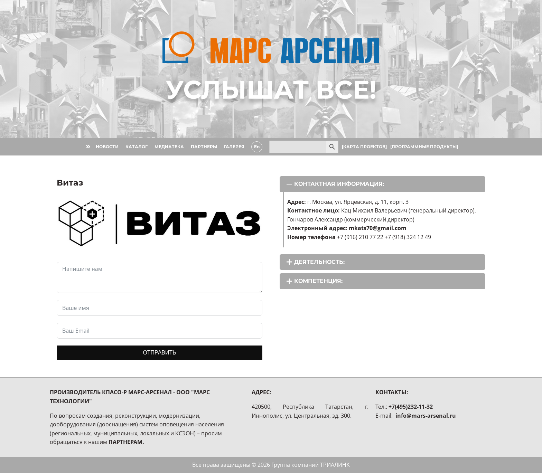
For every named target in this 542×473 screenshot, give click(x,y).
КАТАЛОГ (136, 146)
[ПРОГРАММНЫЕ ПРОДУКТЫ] (424, 146)
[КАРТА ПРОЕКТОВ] (364, 146)
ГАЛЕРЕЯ (234, 146)
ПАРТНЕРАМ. (126, 442)
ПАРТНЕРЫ (204, 146)
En (257, 146)
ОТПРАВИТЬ (159, 353)
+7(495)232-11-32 (411, 406)
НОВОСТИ (107, 146)
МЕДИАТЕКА (169, 146)
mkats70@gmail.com (377, 228)
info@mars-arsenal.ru (425, 415)
